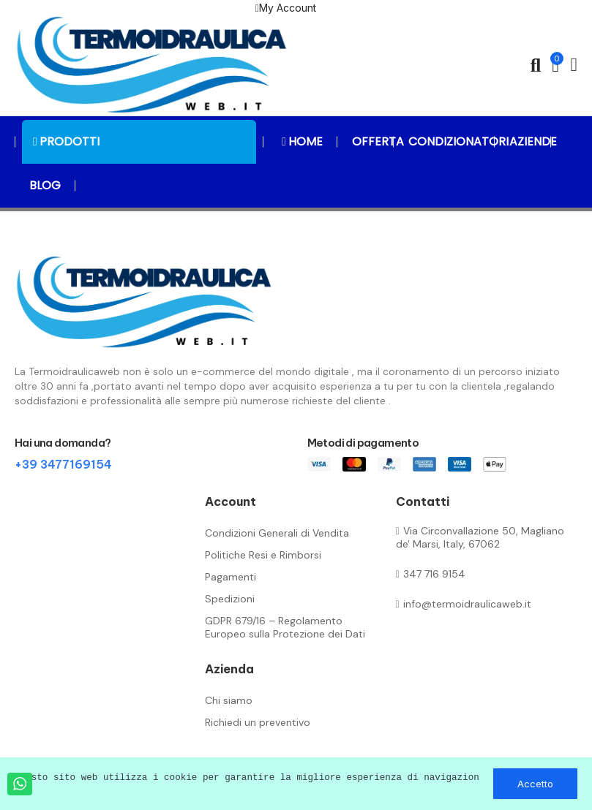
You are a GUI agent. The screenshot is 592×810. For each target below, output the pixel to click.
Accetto (535, 784)
